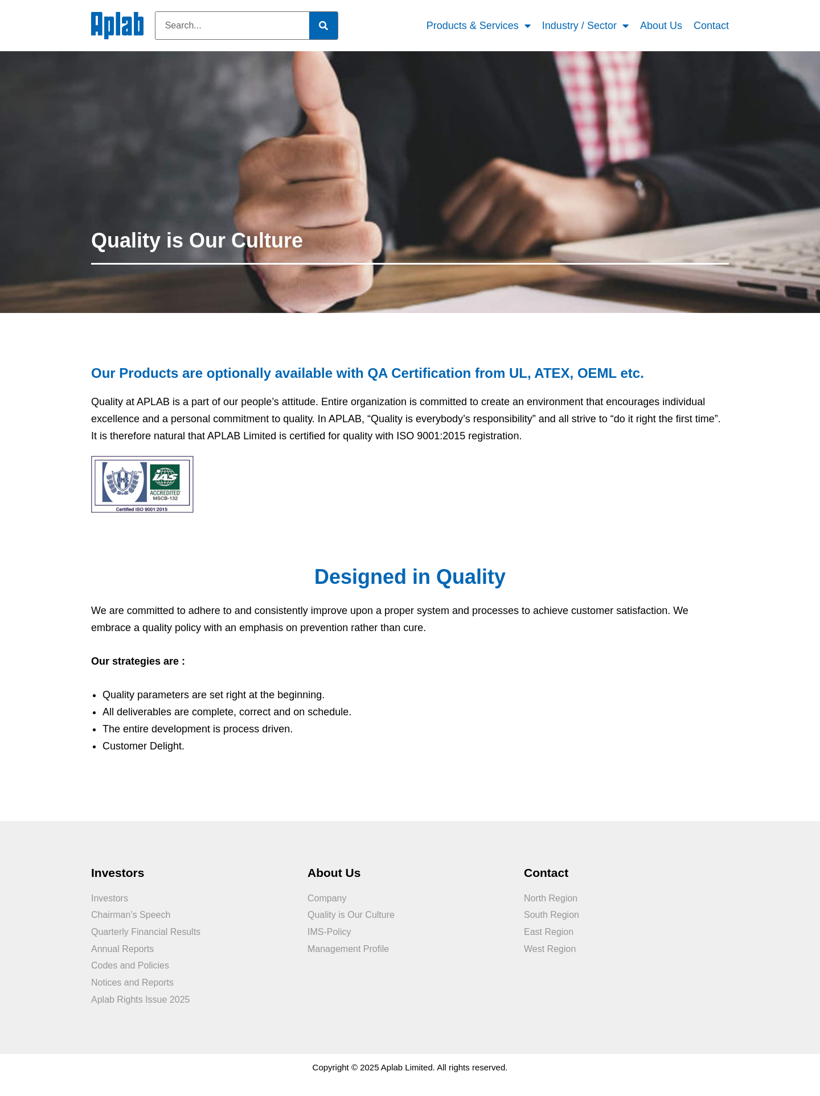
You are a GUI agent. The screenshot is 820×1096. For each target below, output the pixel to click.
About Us (661, 25)
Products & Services (479, 26)
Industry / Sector (585, 26)
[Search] (323, 25)
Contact (711, 25)
